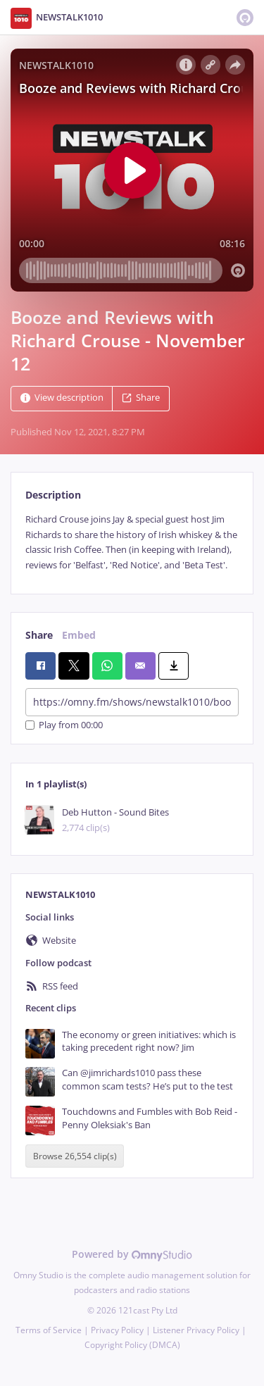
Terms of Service (48, 1330)
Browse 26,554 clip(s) (75, 1156)
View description (61, 398)
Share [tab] (39, 635)
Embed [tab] (79, 635)
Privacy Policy (117, 1330)
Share (141, 398)
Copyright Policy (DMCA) (132, 1345)
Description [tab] (53, 494)
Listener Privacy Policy (196, 1330)
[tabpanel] (132, 542)
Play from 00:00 (64, 725)
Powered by (132, 1254)
